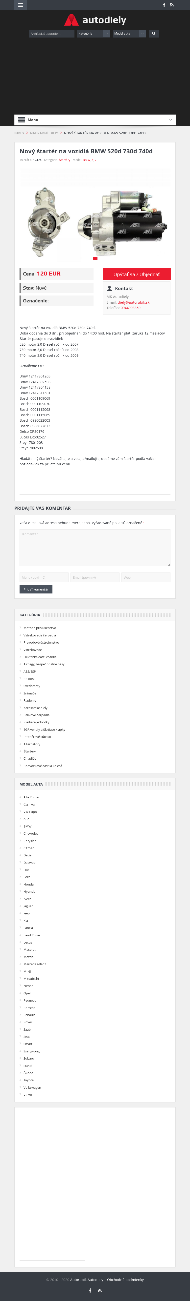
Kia (26, 920)
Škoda (28, 1073)
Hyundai (30, 891)
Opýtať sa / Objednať (137, 274)
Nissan (28, 986)
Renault (29, 1015)
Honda (29, 884)
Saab (27, 1029)
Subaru (29, 1058)
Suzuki (28, 1066)
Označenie (35, 300)
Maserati (30, 949)
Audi (27, 819)
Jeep (27, 913)
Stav (28, 288)
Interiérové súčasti (37, 736)
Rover (28, 1022)
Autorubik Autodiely (86, 1279)
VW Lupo (30, 811)
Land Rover (32, 935)
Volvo (28, 1094)
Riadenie (30, 700)
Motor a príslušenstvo (40, 628)
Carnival (29, 804)
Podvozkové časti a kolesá (43, 766)
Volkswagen (32, 1087)
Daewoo (30, 862)
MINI (27, 971)
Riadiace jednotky (36, 722)
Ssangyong (32, 1051)
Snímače (30, 693)
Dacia (27, 855)
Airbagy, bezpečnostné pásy (44, 664)
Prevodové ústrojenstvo (41, 642)
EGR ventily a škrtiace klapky (44, 729)
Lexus (28, 942)
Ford (27, 877)
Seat (27, 1036)
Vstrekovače (33, 650)
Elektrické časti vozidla (40, 657)
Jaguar (28, 906)
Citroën (29, 848)
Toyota (29, 1080)
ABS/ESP (30, 671)
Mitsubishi (31, 978)
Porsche (29, 1007)
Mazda (28, 957)
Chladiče (30, 758)
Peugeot (30, 1000)
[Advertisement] (95, 74)
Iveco (27, 899)
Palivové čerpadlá (36, 715)
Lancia (28, 928)
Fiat (26, 869)
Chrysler (30, 841)
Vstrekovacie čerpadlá (40, 635)
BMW (86, 160)
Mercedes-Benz (35, 964)
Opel (27, 993)
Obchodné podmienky (125, 1279)
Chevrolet (31, 833)
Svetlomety (32, 686)
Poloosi (29, 678)
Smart (28, 1044)
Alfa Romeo (32, 797)
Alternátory (32, 744)
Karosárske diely (36, 708)
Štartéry (64, 160)
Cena (28, 273)
